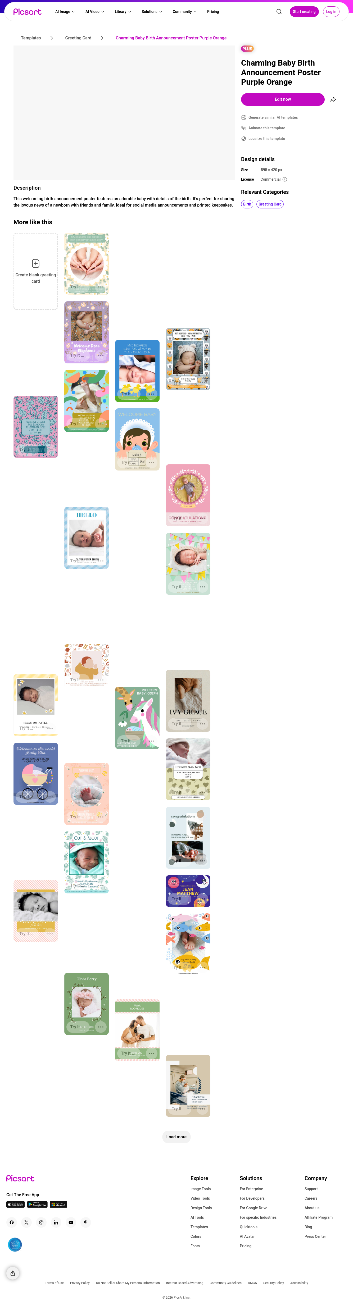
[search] (279, 12)
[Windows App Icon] (58, 1206)
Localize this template (266, 138)
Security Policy (273, 1283)
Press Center (315, 1236)
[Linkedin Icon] (56, 1222)
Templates (199, 1227)
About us (312, 1208)
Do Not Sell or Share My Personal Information (128, 1283)
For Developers (252, 1198)
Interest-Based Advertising (184, 1283)
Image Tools (201, 1189)
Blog (308, 1227)
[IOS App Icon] (15, 1206)
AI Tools (197, 1217)
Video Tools (200, 1198)
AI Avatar (247, 1236)
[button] (65, 12)
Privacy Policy (80, 1283)
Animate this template (266, 128)
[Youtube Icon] (71, 1222)
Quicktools (248, 1227)
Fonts (195, 1246)
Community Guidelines (226, 1283)
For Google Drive (253, 1208)
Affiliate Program (319, 1217)
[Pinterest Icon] (85, 1222)
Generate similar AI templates (273, 117)
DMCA (252, 1283)
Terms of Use (54, 1283)
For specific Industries (258, 1217)
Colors (196, 1236)
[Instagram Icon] (41, 1222)
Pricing (245, 1246)
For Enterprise (251, 1189)
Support (311, 1189)
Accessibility (299, 1283)
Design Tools (201, 1208)
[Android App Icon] (37, 1206)
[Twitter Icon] (26, 1222)
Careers (311, 1198)
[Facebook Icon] (11, 1222)
